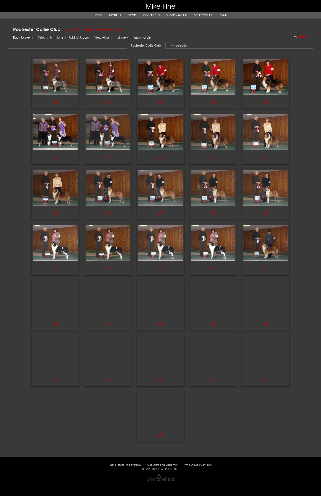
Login (223, 15)
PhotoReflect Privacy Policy (125, 465)
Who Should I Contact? (198, 465)
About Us (114, 15)
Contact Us (151, 15)
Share (123, 37)
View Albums (103, 37)
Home (98, 15)
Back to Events (23, 37)
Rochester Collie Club (36, 28)
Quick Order (142, 37)
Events (132, 15)
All (51, 37)
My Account (203, 15)
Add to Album (79, 37)
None (59, 37)
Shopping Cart (176, 15)
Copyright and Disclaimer (162, 465)
